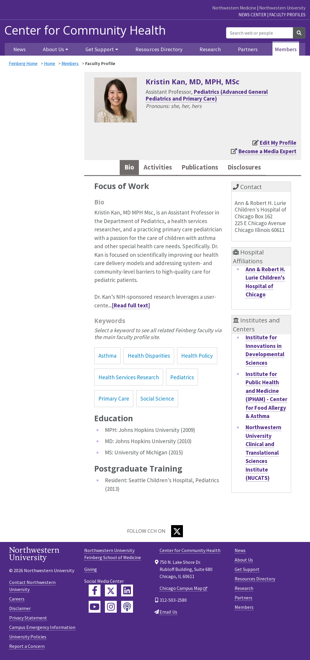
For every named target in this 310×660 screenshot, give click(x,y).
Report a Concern (27, 647)
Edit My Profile (278, 142)
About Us (244, 561)
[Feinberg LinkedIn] (127, 591)
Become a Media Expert (267, 151)
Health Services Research (128, 378)
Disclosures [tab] (248, 167)
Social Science (157, 399)
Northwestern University (282, 8)
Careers (17, 600)
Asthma (107, 356)
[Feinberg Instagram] (111, 608)
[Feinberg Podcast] (127, 608)
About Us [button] (53, 49)
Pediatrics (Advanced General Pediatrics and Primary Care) (207, 95)
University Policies (27, 637)
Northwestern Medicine (234, 8)
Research (210, 49)
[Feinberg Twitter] (111, 591)
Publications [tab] (199, 167)
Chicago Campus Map (181, 589)
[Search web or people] (259, 32)
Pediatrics (182, 378)
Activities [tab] (153, 167)
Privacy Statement (28, 619)
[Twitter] (177, 532)
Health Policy (197, 356)
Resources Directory (159, 49)
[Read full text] (131, 306)
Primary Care (113, 399)
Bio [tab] (123, 167)
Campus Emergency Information (42, 628)
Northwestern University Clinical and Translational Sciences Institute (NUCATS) (263, 454)
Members (286, 49)
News (19, 49)
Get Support (247, 570)
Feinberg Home (23, 63)
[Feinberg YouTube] (94, 608)
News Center (252, 14)
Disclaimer (20, 609)
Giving (90, 570)
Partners (248, 49)
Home (49, 63)
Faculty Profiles (287, 14)
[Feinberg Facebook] (94, 591)
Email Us (168, 613)
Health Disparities (149, 356)
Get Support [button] (99, 49)
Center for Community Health (85, 30)
